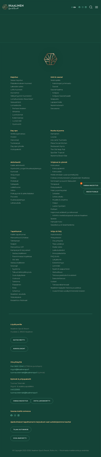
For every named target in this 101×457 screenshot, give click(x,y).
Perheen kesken (19, 108)
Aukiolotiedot (56, 234)
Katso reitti (19, 340)
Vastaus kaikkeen (19, 253)
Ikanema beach (57, 105)
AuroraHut (14, 93)
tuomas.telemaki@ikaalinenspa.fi (23, 372)
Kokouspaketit (58, 168)
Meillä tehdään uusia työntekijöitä (64, 175)
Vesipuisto (55, 99)
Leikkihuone (15, 187)
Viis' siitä (15, 260)
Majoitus (14, 77)
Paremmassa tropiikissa (22, 256)
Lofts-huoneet (16, 90)
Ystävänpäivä (15, 297)
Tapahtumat (15, 231)
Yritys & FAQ (56, 231)
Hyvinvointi (16, 124)
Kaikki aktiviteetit (17, 165)
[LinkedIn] (86, 7)
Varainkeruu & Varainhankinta (62, 225)
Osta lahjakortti (42, 401)
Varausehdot (15, 102)
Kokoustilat (57, 172)
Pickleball (14, 181)
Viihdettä (16, 111)
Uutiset (54, 281)
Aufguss (55, 93)
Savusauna (55, 108)
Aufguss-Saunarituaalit (61, 96)
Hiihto (12, 190)
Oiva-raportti (20, 438)
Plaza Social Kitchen (59, 143)
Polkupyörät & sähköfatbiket (22, 193)
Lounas (53, 137)
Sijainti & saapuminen (61, 269)
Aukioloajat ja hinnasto (61, 83)
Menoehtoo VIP (17, 247)
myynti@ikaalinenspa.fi (19, 369)
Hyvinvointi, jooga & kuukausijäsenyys (25, 168)
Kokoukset (55, 165)
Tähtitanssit (15, 241)
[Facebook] (79, 7)
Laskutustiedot (58, 250)
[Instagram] (82, 7)
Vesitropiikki (55, 80)
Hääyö (55, 203)
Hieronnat (14, 140)
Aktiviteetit (15, 162)
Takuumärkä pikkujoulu (22, 272)
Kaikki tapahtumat (18, 234)
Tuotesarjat (15, 143)
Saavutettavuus (58, 278)
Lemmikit (56, 266)
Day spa (13, 131)
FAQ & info (55, 256)
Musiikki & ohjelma (60, 200)
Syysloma (16, 269)
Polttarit (54, 209)
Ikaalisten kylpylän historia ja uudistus (66, 288)
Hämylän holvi (56, 222)
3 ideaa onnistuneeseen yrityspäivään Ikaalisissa (70, 178)
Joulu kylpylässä (18, 275)
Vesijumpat (15, 175)
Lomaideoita (15, 105)
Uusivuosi (16, 278)
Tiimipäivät (55, 184)
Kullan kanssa (17, 118)
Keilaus (13, 178)
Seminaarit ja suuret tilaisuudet (63, 181)
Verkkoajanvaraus (17, 134)
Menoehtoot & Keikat (19, 238)
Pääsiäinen (16, 285)
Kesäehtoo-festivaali (18, 300)
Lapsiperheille (56, 102)
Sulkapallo (14, 184)
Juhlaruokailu (57, 197)
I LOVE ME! (16, 121)
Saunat (55, 86)
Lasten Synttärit (58, 206)
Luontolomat (17, 115)
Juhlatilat (56, 193)
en (74, 7)
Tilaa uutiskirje (58, 244)
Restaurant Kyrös (58, 146)
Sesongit (14, 266)
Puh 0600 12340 (17, 366)
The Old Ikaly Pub (58, 149)
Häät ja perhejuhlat (59, 190)
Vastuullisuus (57, 272)
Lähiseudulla (15, 203)
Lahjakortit (56, 260)
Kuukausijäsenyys (17, 200)
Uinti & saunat (57, 77)
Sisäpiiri (13, 244)
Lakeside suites (16, 86)
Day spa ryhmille (17, 146)
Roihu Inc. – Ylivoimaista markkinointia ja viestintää (69, 450)
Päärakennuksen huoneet (21, 83)
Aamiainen (55, 134)
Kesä (14, 288)
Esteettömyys (58, 263)
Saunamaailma (57, 90)
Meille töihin (57, 247)
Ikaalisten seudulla (18, 294)
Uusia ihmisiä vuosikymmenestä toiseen (68, 291)
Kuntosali (14, 172)
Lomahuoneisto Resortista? (21, 99)
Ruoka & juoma (57, 131)
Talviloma (16, 281)
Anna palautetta (59, 253)
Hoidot (13, 137)
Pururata (14, 197)
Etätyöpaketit (56, 187)
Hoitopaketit (15, 149)
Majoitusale (92, 192)
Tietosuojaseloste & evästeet (64, 275)
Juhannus (16, 291)
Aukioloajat (19, 348)
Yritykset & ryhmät (59, 162)
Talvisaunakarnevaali (60, 285)
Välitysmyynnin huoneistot (21, 96)
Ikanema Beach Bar (59, 156)
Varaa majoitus (91, 185)
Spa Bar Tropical (57, 152)
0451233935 (15, 389)
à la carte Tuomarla (58, 140)
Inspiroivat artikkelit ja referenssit (64, 212)
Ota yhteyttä (57, 241)
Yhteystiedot (56, 238)
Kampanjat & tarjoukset (20, 250)
